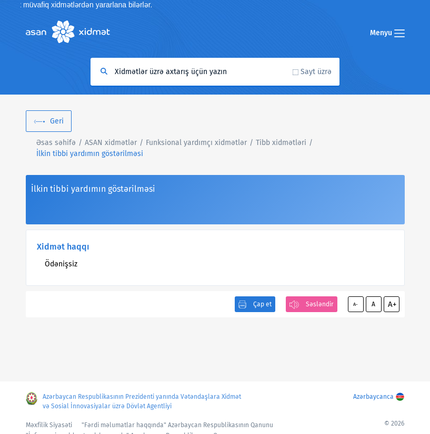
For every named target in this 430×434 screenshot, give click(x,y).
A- (355, 304)
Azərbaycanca (373, 396)
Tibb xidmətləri (281, 142)
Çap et (262, 304)
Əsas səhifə (56, 142)
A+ (392, 304)
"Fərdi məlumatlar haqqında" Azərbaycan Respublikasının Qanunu (177, 425)
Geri (57, 121)
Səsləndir (320, 304)
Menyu (387, 32)
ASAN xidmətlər (111, 142)
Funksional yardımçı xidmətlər (196, 142)
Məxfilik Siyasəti (49, 425)
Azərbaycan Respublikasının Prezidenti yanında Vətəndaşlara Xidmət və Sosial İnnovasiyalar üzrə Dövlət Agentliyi (142, 401)
